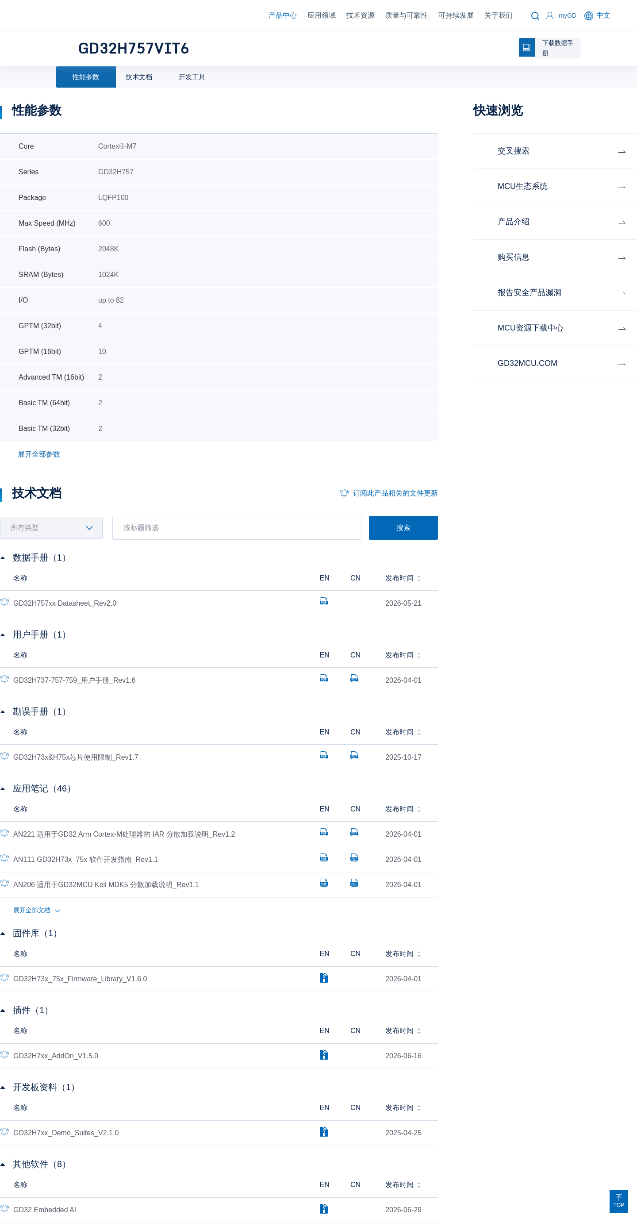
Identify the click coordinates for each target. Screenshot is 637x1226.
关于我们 (498, 15)
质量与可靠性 (406, 15)
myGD (567, 15)
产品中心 (283, 15)
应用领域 (321, 15)
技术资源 (360, 15)
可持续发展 (456, 15)
